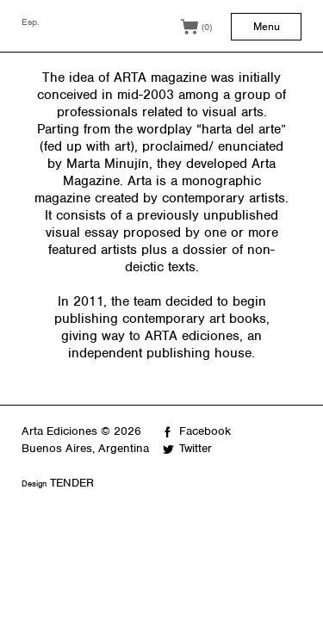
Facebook (205, 431)
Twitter (195, 448)
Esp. (31, 22)
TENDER (72, 482)
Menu (266, 26)
